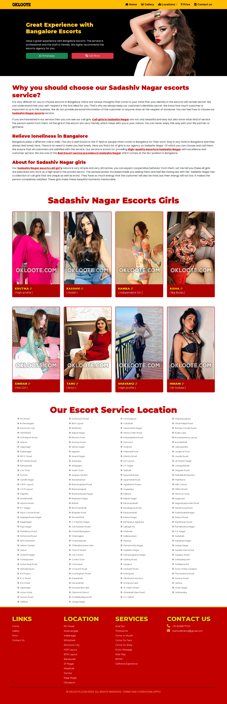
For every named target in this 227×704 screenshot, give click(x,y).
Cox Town (23, 470)
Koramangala (25, 423)
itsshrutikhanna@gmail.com (185, 631)
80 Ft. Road (24, 456)
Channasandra (77, 540)
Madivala (126, 531)
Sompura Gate (129, 583)
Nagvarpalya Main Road (185, 503)
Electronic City (26, 428)
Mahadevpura (25, 569)
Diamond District (79, 592)
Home (131, 4)
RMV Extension (26, 540)
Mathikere (178, 479)
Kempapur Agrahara (132, 522)
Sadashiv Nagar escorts (28, 113)
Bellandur (75, 428)
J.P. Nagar (126, 465)
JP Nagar (69, 663)
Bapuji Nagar (77, 432)
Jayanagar (24, 587)
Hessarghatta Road (131, 437)
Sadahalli (178, 536)
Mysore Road (25, 503)
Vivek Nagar (179, 587)
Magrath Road (180, 470)
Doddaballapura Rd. (80, 597)
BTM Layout (70, 654)
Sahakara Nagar (181, 540)
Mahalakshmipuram (183, 475)
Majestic (23, 493)
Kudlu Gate (179, 432)
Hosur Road (24, 592)
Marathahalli (24, 498)
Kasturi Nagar (128, 517)
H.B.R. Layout (25, 484)
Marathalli (69, 668)
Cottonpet (76, 564)
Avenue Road (77, 442)
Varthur (177, 583)
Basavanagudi (77, 489)
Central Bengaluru (79, 531)
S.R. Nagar (178, 531)
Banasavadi (24, 465)
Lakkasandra (180, 447)
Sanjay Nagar (180, 545)
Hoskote (126, 447)
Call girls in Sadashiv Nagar (110, 119)
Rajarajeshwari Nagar (29, 517)
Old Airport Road (27, 437)
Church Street (77, 550)
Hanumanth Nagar (131, 428)
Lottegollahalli (180, 465)
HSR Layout (70, 649)
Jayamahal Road (130, 479)
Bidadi (73, 503)
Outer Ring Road (27, 564)
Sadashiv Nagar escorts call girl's (39, 168)
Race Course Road (28, 512)
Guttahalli (126, 423)
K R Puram (23, 573)
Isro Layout (127, 461)
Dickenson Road (79, 418)
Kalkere (125, 493)
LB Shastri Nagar (182, 461)
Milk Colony (179, 484)
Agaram (74, 451)
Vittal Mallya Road (182, 423)
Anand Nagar (77, 456)
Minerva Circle (180, 493)
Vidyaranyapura (181, 418)
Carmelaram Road (79, 526)
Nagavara (178, 498)
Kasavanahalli (128, 512)
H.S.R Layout (25, 489)
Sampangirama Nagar (133, 555)
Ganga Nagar (77, 601)
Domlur (22, 475)
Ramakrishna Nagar (183, 526)
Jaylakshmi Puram (130, 484)
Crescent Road (78, 569)
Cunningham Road (80, 573)
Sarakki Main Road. (183, 550)
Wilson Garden (26, 545)
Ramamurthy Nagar (131, 545)
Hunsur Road (25, 597)
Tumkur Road (180, 578)
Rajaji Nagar (70, 677)
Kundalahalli (179, 442)
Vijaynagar (24, 447)
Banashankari (77, 479)
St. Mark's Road (129, 587)
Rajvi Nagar (24, 526)
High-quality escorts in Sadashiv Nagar (154, 149)
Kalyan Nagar (128, 498)
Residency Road (27, 531)
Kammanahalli (129, 503)
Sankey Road (128, 559)
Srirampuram (25, 559)
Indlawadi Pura (129, 451)
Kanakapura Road (130, 508)
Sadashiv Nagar (129, 550)
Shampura (127, 573)
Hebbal (22, 601)
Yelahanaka (179, 592)
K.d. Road (23, 583)
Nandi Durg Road (182, 508)
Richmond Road (27, 536)
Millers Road (179, 489)
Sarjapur (126, 564)
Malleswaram (128, 536)
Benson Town (77, 437)
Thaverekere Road (183, 573)
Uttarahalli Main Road (132, 592)
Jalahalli (125, 470)
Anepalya (75, 461)
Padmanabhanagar (183, 512)
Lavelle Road (180, 456)
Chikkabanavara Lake (81, 545)
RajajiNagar (24, 522)
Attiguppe (75, 465)
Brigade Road (77, 512)
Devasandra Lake (79, 587)
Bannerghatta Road (80, 484)
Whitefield (24, 432)
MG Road (23, 418)
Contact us (203, 4)
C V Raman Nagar (79, 522)
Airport (22, 442)
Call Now (93, 55)
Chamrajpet (76, 536)
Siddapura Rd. (180, 564)
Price (185, 4)
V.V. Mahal (127, 597)
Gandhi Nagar (25, 479)
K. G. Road (23, 578)
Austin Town (76, 470)
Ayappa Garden (78, 475)
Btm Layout (76, 423)
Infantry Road (128, 456)
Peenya (125, 540)
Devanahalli (76, 583)
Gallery (147, 4)
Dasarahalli (76, 578)
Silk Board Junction (131, 578)
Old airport (69, 682)
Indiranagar (24, 451)
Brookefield (76, 517)
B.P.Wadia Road (26, 461)
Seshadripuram (181, 559)
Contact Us (18, 640)
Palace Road (180, 517)
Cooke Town (77, 559)
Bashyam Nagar (78, 498)
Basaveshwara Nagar (81, 493)
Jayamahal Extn (129, 475)
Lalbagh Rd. (127, 526)
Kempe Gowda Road (184, 428)
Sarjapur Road (180, 555)
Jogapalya (127, 489)
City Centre (76, 555)
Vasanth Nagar (26, 555)
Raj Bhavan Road (182, 522)
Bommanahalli (77, 508)
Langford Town (181, 451)
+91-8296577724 (178, 626)
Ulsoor (22, 550)
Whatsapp (47, 55)
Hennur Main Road (131, 432)
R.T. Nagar (23, 508)
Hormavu (126, 442)
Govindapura (128, 418)
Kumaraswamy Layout (184, 437)
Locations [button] (166, 4)
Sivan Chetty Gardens (184, 569)
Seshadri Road (129, 569)
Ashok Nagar (77, 447)
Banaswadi (70, 659)
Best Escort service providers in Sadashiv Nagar (89, 153)
